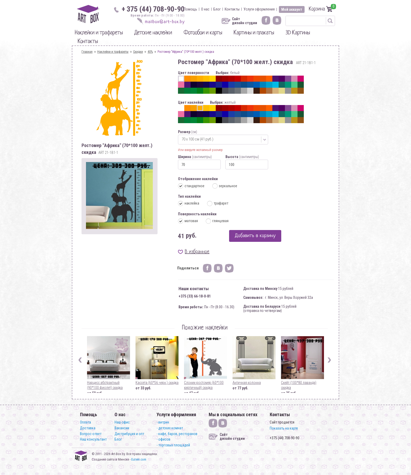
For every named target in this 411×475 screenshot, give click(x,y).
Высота (242, 157)
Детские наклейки (153, 33)
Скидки (138, 52)
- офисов (163, 439)
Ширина (195, 157)
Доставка (87, 428)
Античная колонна (246, 382)
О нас (205, 9)
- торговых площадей (173, 445)
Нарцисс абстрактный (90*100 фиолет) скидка (105, 385)
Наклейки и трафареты (99, 33)
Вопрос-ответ (90, 434)
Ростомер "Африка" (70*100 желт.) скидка (186, 52)
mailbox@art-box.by (165, 21)
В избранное (197, 252)
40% (150, 52)
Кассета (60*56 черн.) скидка (157, 382)
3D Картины (297, 33)
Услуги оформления (259, 9)
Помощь (190, 9)
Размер (187, 132)
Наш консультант (93, 439)
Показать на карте (284, 428)
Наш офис (122, 422)
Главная (87, 52)
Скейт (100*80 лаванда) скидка (298, 385)
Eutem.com (138, 459)
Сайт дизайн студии (244, 21)
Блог (217, 9)
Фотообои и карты (202, 33)
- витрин (162, 422)
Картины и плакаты (254, 33)
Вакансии (122, 428)
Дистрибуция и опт (129, 434)
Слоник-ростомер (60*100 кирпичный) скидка (204, 385)
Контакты (232, 9)
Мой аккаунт (291, 9)
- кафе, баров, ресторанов (176, 434)
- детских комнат (169, 428)
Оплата (85, 422)
